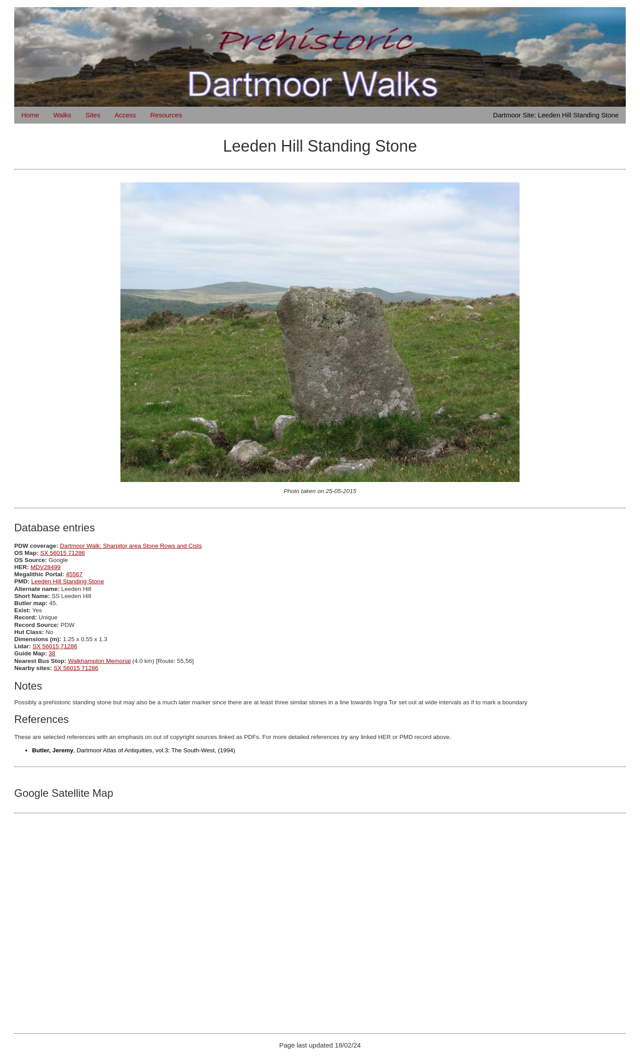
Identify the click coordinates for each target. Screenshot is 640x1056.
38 (51, 653)
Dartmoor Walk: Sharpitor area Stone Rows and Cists (131, 545)
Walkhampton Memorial (99, 661)
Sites (92, 115)
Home (30, 115)
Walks (62, 115)
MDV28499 (46, 567)
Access (125, 115)
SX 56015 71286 (62, 553)
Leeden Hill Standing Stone (67, 581)
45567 (74, 574)
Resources (166, 115)
